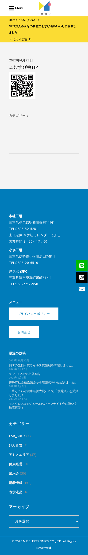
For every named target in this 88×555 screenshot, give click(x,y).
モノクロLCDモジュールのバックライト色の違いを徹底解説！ (43, 405)
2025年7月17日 (18, 399)
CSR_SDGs (28, 20)
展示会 (14, 473)
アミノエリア (19, 454)
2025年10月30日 (19, 360)
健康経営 (16, 464)
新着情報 (16, 482)
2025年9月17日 (18, 369)
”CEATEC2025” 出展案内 (25, 374)
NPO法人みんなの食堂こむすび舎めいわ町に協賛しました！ (43, 29)
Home (13, 20)
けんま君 (16, 445)
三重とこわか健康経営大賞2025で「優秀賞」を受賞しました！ (43, 393)
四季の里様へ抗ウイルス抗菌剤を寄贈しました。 (42, 365)
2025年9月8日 (17, 386)
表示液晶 (16, 492)
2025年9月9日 (17, 377)
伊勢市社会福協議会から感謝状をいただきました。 (43, 382)
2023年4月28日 (21, 60)
